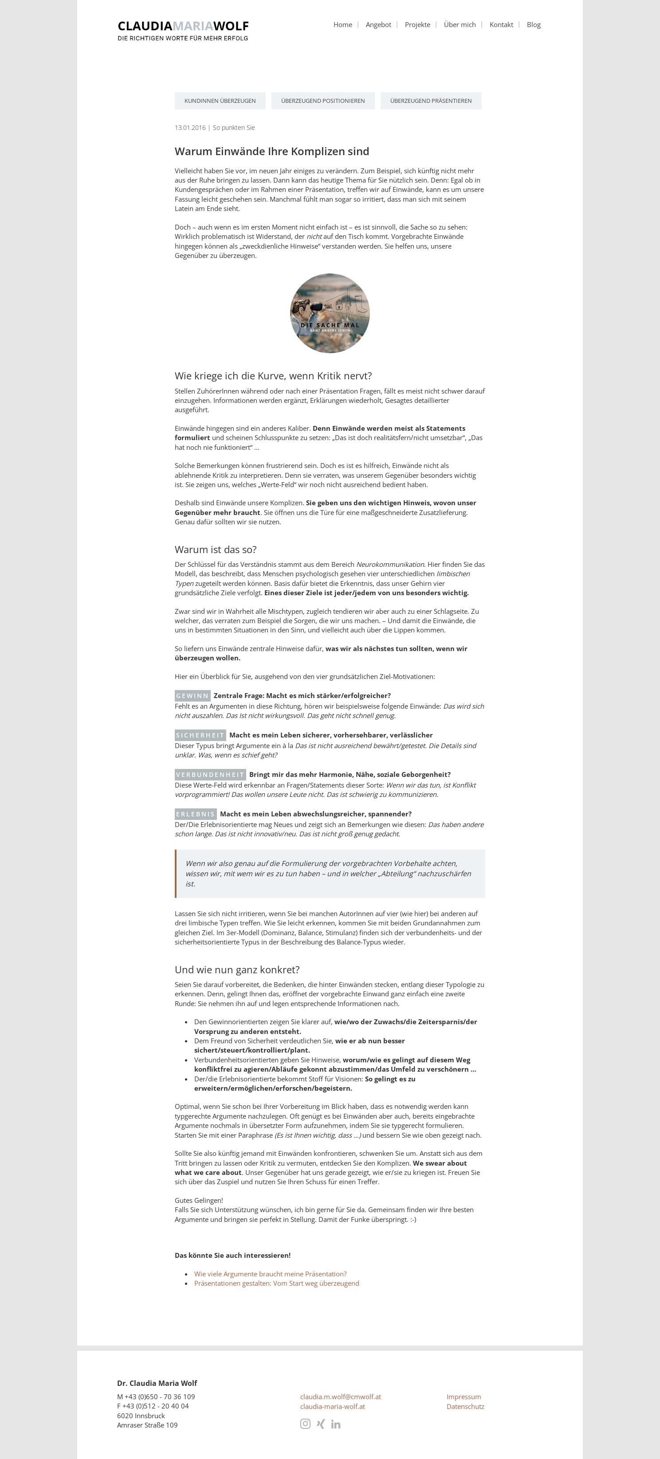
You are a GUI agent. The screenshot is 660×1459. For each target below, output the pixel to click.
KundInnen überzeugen (220, 101)
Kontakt (501, 24)
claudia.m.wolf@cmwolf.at (340, 1396)
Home (343, 24)
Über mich (460, 24)
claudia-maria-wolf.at (332, 1406)
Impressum (464, 1396)
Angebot (378, 24)
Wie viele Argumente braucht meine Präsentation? (270, 1273)
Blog (534, 24)
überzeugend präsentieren (431, 101)
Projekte (417, 24)
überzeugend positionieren (323, 101)
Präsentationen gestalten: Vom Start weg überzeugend (276, 1283)
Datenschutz (465, 1406)
